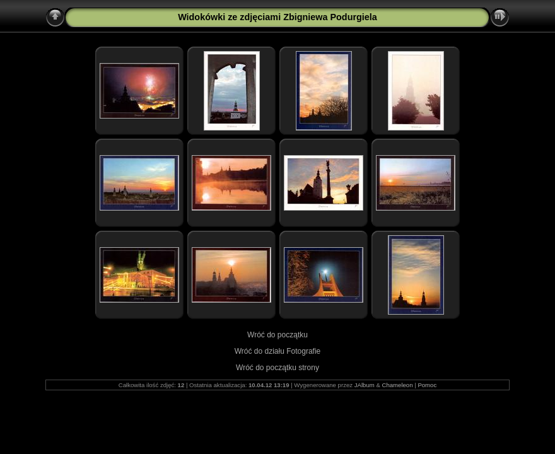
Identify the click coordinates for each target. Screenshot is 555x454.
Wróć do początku (277, 334)
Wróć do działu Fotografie (278, 351)
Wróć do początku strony (277, 367)
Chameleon (397, 384)
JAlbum (364, 384)
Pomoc (427, 384)
